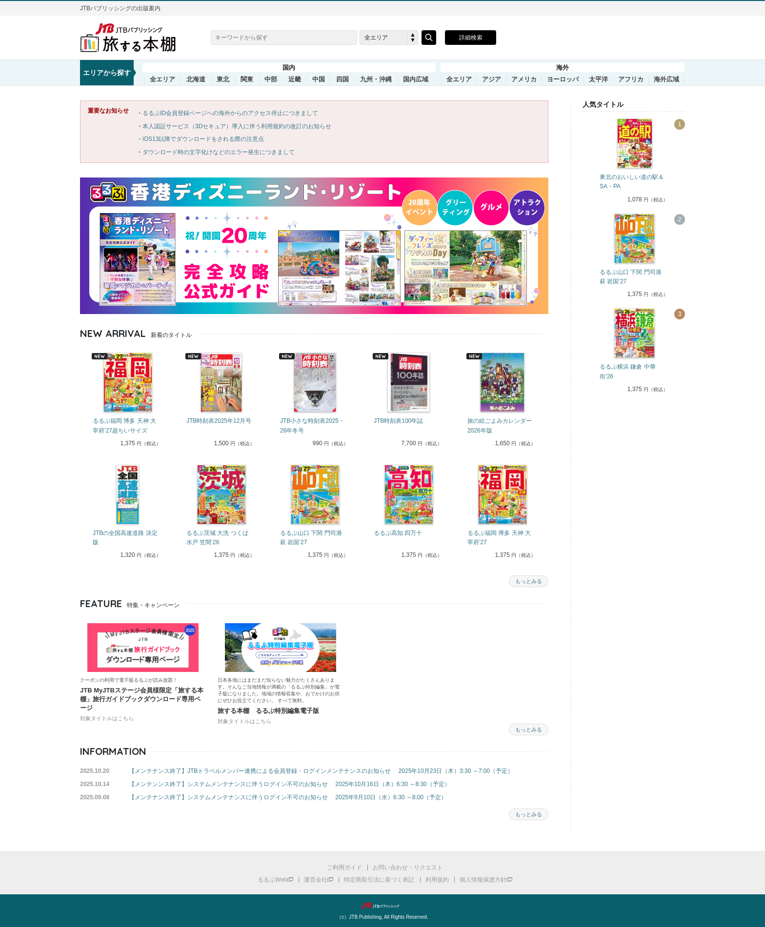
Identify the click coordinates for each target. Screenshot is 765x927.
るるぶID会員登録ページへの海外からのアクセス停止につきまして (230, 113)
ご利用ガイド (344, 867)
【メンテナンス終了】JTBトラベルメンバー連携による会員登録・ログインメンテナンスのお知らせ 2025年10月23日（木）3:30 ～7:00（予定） (321, 771)
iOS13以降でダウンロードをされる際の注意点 (203, 139)
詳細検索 (471, 37)
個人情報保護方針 (483, 879)
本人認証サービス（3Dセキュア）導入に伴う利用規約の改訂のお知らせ (236, 126)
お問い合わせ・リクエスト (408, 867)
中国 (318, 79)
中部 (270, 79)
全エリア (162, 79)
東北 (223, 79)
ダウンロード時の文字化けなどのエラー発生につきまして (218, 152)
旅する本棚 (133, 37)
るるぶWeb (272, 879)
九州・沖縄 (376, 79)
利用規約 (437, 879)
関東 (247, 79)
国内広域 (415, 79)
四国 (342, 79)
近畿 (294, 79)
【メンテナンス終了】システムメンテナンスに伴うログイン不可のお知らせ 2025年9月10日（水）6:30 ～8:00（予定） (288, 797)
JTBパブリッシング (382, 905)
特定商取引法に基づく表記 (379, 879)
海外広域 (666, 79)
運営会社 (315, 879)
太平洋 (598, 79)
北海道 (195, 79)
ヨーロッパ (563, 79)
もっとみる (528, 581)
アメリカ (524, 79)
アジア (491, 79)
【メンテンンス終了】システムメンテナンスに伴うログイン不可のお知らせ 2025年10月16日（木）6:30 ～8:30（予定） (289, 784)
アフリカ (631, 79)
